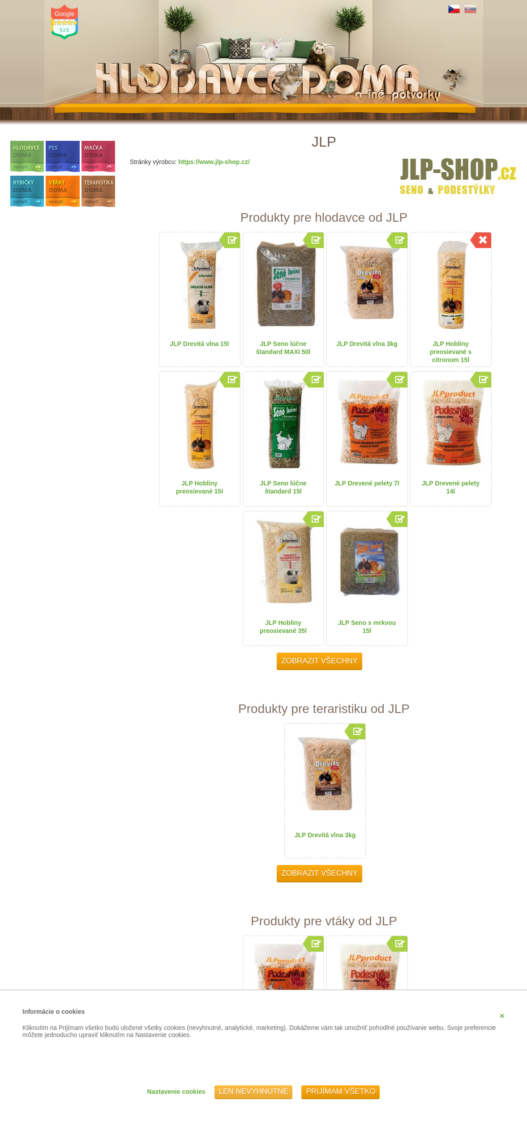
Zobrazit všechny (319, 661)
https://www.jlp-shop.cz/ (214, 161)
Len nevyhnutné (253, 1091)
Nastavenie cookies (176, 1091)
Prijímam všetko (340, 1091)
